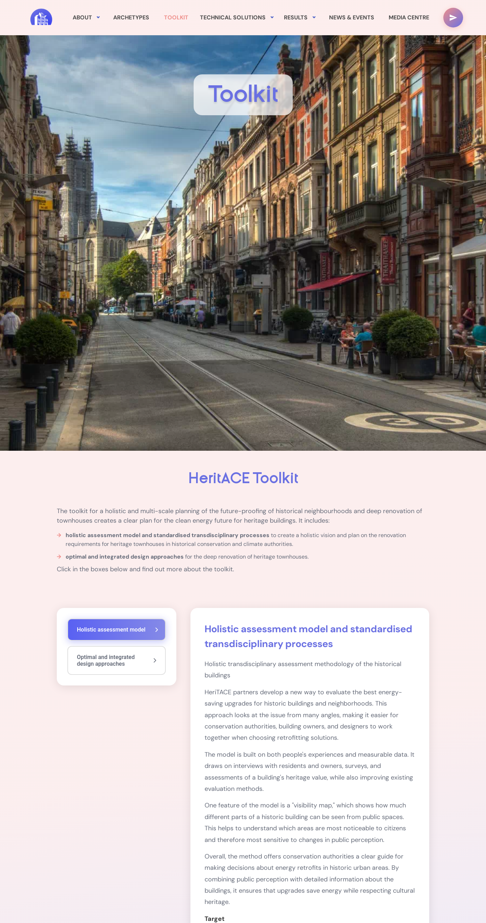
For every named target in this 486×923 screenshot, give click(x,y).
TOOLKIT (176, 17)
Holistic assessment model (117, 629)
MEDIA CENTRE (409, 17)
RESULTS (296, 17)
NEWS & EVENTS (351, 17)
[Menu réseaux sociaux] (453, 17)
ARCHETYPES (131, 17)
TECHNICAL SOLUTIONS (233, 17)
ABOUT (82, 17)
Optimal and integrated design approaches (116, 660)
